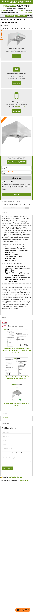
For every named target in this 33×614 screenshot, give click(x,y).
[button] (22, 610)
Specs (4, 317)
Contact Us (5, 423)
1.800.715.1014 (10, 10)
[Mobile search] (28, 16)
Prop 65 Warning (15, 480)
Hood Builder (9, 15)
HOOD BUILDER (16, 56)
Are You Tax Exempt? (12, 477)
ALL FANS (20, 3)
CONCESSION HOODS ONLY (18, 1)
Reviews (4, 413)
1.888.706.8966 (28, 10)
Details (4, 212)
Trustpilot (5, 417)
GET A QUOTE (16, 83)
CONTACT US (16, 111)
